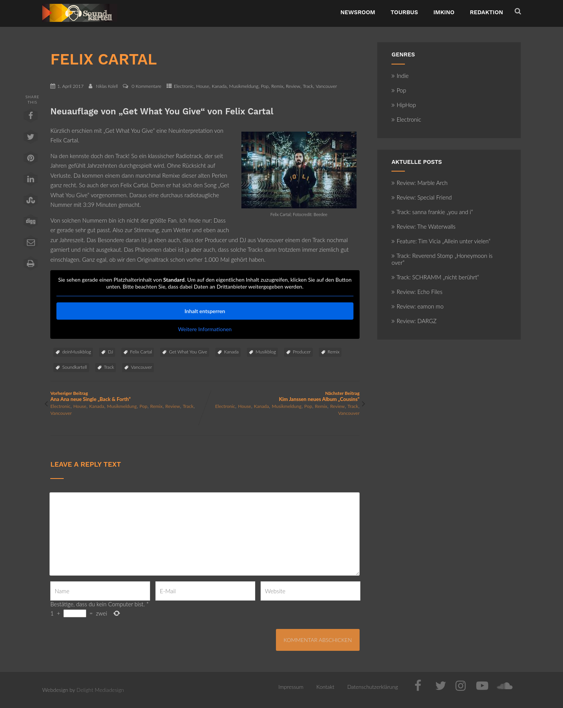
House (202, 86)
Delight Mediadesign (100, 690)
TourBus (404, 12)
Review (293, 86)
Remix (277, 86)
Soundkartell (74, 367)
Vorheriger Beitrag (127, 396)
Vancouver (326, 86)
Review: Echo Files (416, 291)
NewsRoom (357, 12)
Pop (265, 86)
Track (308, 86)
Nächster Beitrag (282, 396)
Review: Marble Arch (419, 182)
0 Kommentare (146, 86)
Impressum (290, 686)
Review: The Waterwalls (423, 226)
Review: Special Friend (421, 197)
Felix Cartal (141, 352)
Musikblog (266, 352)
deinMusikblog (76, 352)
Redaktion (486, 12)
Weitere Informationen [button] (205, 329)
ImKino (443, 12)
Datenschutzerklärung (372, 686)
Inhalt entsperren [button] (205, 311)
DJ (110, 352)
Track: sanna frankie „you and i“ (432, 211)
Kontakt (325, 686)
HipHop (403, 104)
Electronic (184, 86)
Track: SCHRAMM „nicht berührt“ (435, 277)
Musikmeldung (243, 86)
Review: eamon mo (417, 306)
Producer (302, 352)
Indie (400, 75)
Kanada (219, 86)
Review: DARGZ (413, 320)
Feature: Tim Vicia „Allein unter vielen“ (440, 241)
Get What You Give (188, 352)
